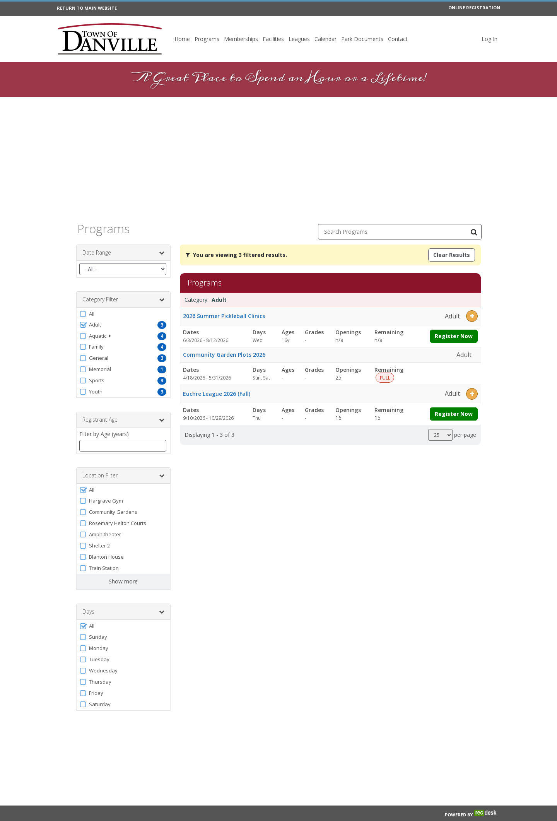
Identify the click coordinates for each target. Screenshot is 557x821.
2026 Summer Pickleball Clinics (224, 316)
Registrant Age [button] (123, 420)
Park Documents (362, 39)
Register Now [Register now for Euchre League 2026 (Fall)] (454, 413)
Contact (398, 39)
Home (182, 39)
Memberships (241, 39)
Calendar (325, 39)
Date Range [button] (123, 252)
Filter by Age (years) (104, 434)
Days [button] (123, 611)
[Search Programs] (474, 231)
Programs (207, 39)
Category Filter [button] (123, 299)
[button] (123, 314)
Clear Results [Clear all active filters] (451, 254)
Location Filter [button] (123, 475)
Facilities (273, 39)
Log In (489, 39)
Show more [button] (123, 581)
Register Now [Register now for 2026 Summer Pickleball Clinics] (454, 336)
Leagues (299, 39)
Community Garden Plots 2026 (224, 354)
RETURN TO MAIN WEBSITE (87, 8)
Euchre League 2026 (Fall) (216, 393)
